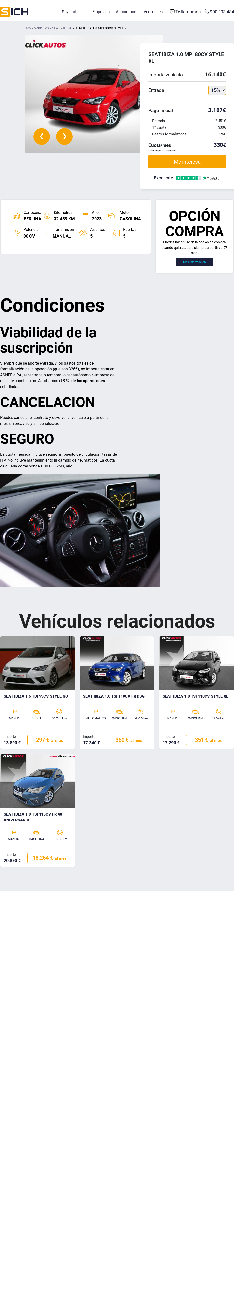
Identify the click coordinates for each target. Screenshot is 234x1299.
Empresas (101, 11)
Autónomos (126, 11)
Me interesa (187, 162)
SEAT (56, 28)
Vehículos (41, 28)
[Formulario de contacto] (185, 12)
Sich (28, 28)
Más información (194, 262)
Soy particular (74, 11)
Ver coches (153, 11)
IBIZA (67, 28)
